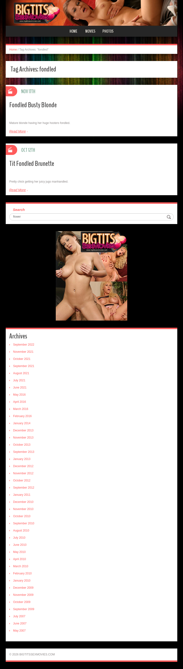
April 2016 (19, 401)
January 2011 (21, 494)
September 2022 (23, 344)
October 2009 (21, 602)
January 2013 (21, 459)
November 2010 (23, 509)
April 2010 (19, 559)
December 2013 (23, 430)
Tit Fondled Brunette (31, 164)
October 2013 (21, 444)
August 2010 (21, 530)
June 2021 (19, 387)
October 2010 (21, 516)
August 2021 (21, 373)
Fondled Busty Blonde (33, 105)
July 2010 (19, 537)
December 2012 (23, 466)
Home (73, 31)
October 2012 (21, 480)
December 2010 (23, 502)
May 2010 (19, 552)
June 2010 (19, 544)
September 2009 (23, 609)
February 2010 (22, 573)
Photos (107, 31)
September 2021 (23, 366)
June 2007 (19, 623)
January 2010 (21, 580)
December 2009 (23, 587)
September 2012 (23, 487)
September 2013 (23, 452)
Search (19, 210)
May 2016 (19, 394)
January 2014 (21, 423)
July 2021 (19, 380)
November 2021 (23, 351)
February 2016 (22, 416)
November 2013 (23, 437)
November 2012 (23, 473)
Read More (17, 131)
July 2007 (19, 616)
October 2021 (21, 359)
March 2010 (20, 566)
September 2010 (23, 523)
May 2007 (19, 630)
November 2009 (23, 595)
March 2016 (20, 409)
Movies (90, 31)
